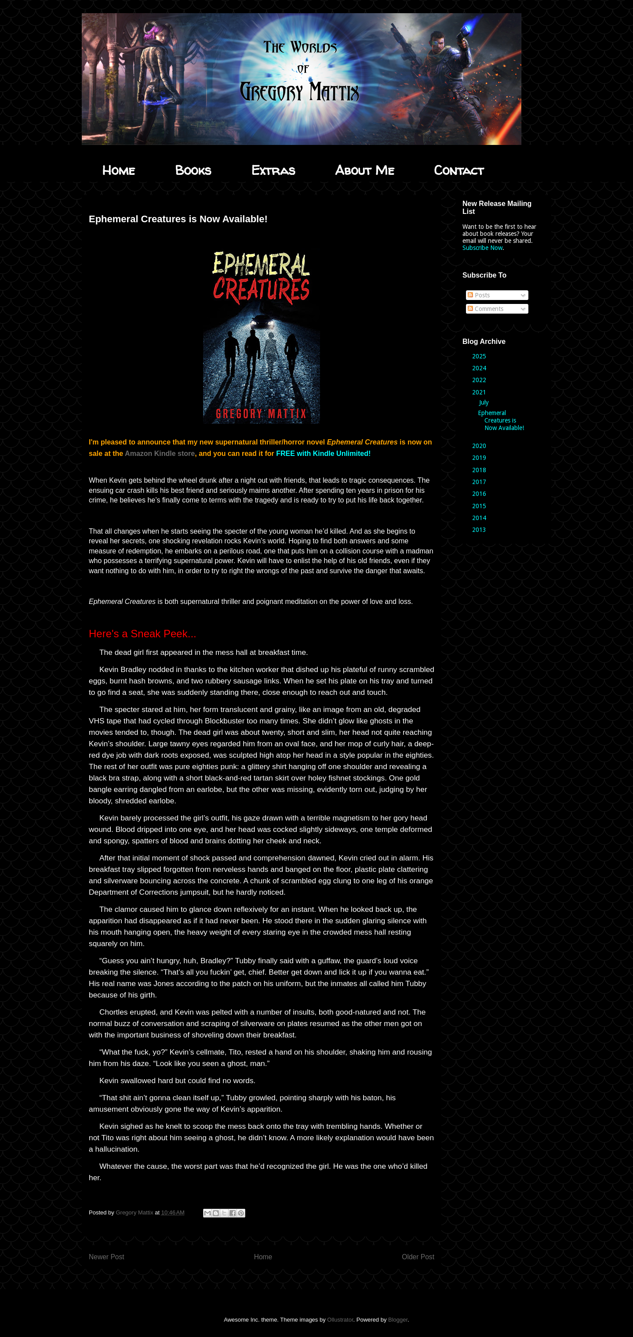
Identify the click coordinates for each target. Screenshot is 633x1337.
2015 (480, 506)
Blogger (397, 1319)
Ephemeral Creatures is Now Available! (501, 420)
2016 (480, 493)
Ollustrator (340, 1319)
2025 (480, 356)
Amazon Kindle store (160, 453)
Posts (479, 295)
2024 (480, 368)
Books (193, 170)
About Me (364, 170)
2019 (480, 457)
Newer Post (106, 1257)
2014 (480, 517)
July (485, 402)
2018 (480, 469)
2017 (480, 481)
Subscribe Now (482, 247)
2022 (480, 379)
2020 (480, 445)
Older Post (418, 1257)
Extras (273, 170)
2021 (480, 392)
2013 (480, 529)
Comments (485, 308)
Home (118, 170)
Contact (459, 170)
